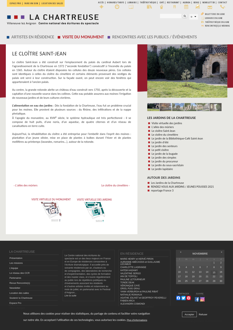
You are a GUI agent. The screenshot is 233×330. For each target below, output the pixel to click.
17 (179, 276)
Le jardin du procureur (165, 161)
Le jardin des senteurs (164, 146)
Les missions (16, 263)
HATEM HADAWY (129, 270)
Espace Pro (15, 303)
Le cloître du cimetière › (115, 185)
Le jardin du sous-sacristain (168, 165)
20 (200, 276)
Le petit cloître (160, 150)
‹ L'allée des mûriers (25, 185)
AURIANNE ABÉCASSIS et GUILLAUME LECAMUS (140, 263)
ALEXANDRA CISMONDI (132, 304)
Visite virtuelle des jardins (167, 123)
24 (179, 281)
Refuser (203, 314)
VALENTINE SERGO (130, 273)
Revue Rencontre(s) (19, 283)
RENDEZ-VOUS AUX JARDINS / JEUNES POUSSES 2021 (182, 186)
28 (207, 281)
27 (200, 281)
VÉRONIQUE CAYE (130, 285)
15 (214, 272)
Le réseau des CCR (19, 273)
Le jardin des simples (164, 157)
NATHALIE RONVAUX (131, 294)
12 (193, 272)
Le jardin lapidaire (162, 169)
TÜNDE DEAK (127, 282)
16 (221, 272)
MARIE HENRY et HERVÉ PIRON (136, 259)
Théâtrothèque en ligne (217, 22)
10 (179, 272)
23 (221, 276)
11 (186, 272)
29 (214, 281)
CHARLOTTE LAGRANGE (133, 267)
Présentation (15, 258)
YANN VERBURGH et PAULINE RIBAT (139, 291)
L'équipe (13, 268)
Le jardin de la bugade (165, 153)
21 (207, 276)
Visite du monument (83, 36)
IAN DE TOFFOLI (128, 276)
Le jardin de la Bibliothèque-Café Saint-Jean (177, 138)
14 (207, 272)
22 (214, 276)
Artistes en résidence (32, 36)
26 (193, 281)
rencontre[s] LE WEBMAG (217, 25)
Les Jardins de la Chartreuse (171, 118)
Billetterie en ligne (215, 14)
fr (192, 16)
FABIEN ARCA (127, 300)
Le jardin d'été (160, 142)
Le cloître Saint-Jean (163, 131)
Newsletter (14, 288)
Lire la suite (70, 295)
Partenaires (15, 278)
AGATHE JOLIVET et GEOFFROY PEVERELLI (143, 297)
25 (186, 281)
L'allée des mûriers (163, 127)
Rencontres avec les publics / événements (154, 36)
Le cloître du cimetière (165, 134)
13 (200, 272)
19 (193, 276)
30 (221, 281)
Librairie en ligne (214, 18)
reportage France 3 (162, 190)
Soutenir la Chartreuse (20, 298)
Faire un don (31, 3)
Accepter (189, 314)
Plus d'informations (137, 320)
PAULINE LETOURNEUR (132, 279)
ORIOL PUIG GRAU (130, 288)
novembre (200, 253)
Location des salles (52, 3)
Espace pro (15, 3)
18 (186, 276)
